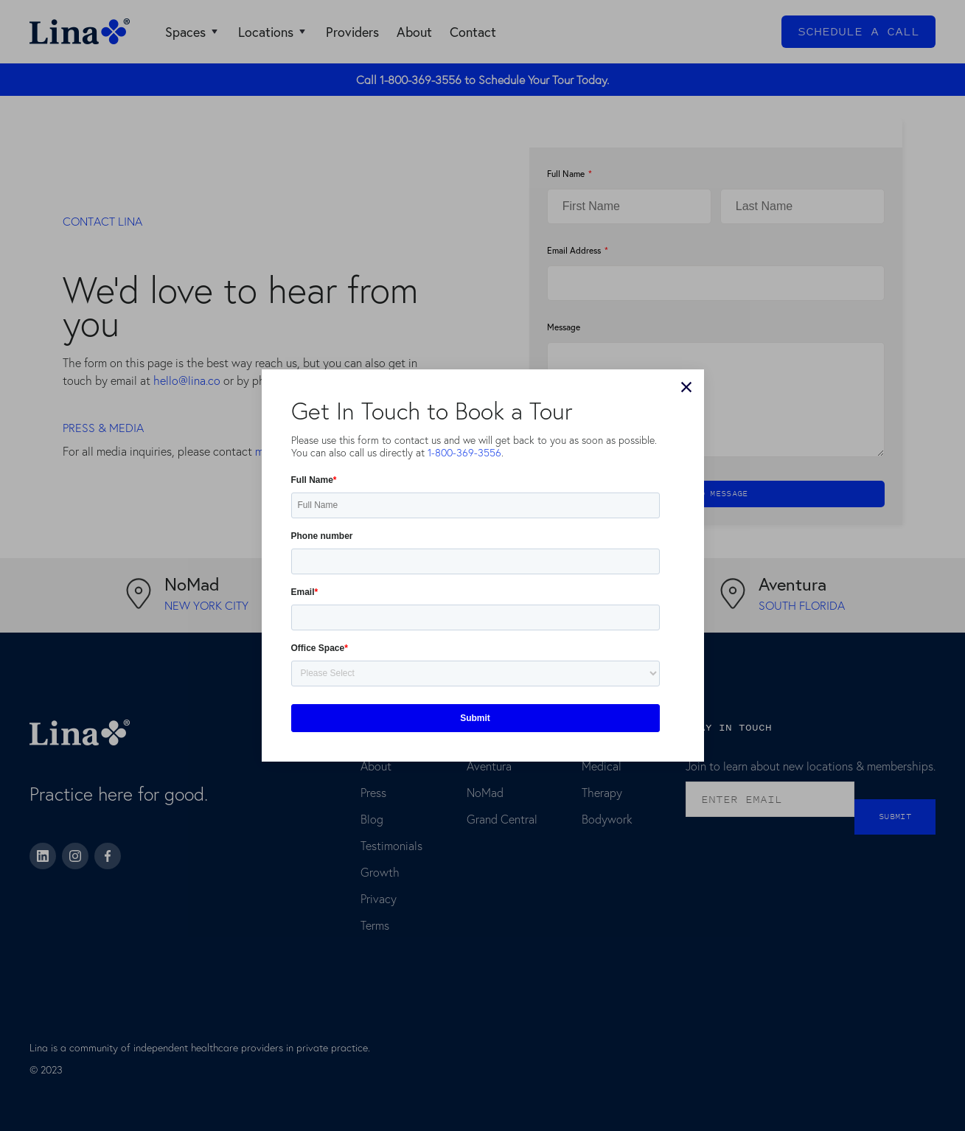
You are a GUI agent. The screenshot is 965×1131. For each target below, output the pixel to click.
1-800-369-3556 (464, 452)
